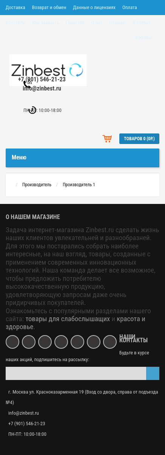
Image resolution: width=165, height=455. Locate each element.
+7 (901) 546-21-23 (42, 79)
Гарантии (75, 22)
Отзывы (117, 22)
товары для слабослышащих (67, 319)
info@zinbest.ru (42, 88)
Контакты (16, 22)
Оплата (129, 7)
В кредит (142, 22)
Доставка (15, 7)
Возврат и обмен (49, 7)
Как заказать (45, 22)
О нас (97, 22)
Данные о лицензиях (94, 7)
